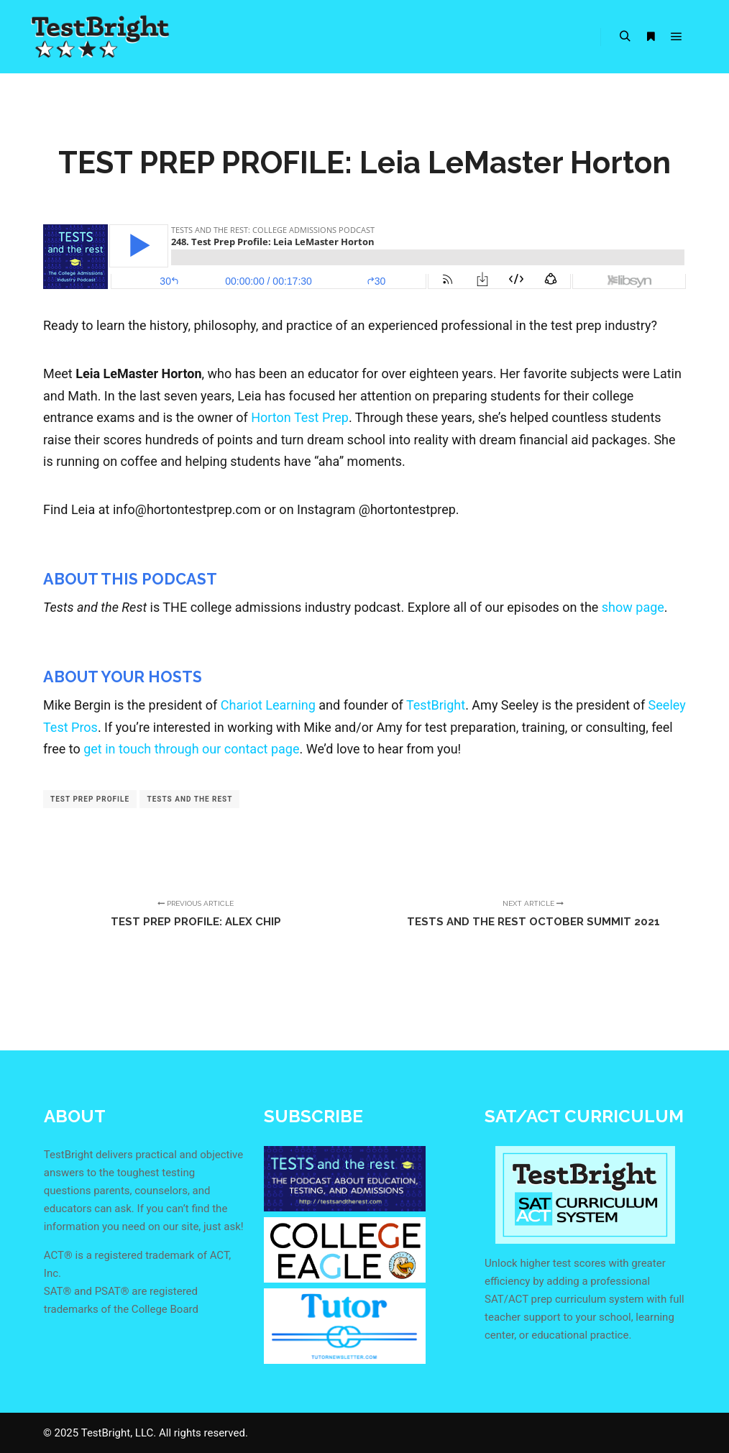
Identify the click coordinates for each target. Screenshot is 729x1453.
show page (633, 607)
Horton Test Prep (300, 417)
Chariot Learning (268, 704)
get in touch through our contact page (191, 748)
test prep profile (89, 799)
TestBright (435, 704)
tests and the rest (189, 799)
